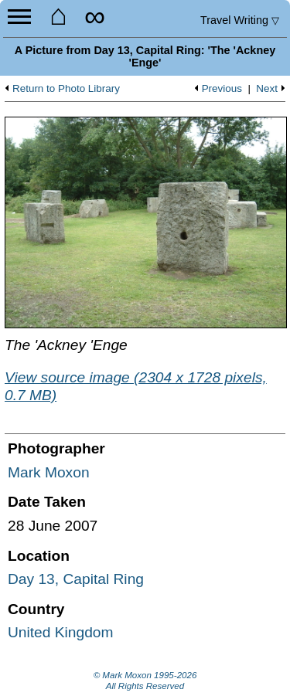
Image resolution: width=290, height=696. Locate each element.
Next (267, 88)
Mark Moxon (49, 472)
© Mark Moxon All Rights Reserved (145, 681)
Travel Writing (239, 20)
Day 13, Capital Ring (76, 579)
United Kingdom (61, 632)
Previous (222, 88)
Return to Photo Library (66, 88)
